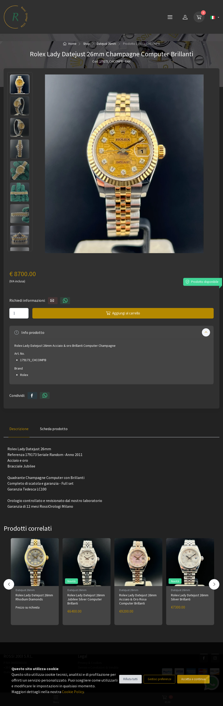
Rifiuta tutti (130, 679)
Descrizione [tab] (19, 428)
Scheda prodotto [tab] (54, 428)
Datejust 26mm (106, 44)
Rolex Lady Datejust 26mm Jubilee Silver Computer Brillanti (86, 599)
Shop (86, 44)
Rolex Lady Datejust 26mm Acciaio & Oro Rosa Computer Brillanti (138, 599)
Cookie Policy (73, 691)
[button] (111, 332)
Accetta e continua (193, 679)
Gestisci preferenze (159, 679)
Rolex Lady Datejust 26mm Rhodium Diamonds (34, 597)
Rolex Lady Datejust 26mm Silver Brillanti (189, 597)
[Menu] (170, 17)
